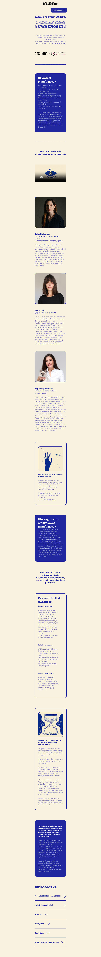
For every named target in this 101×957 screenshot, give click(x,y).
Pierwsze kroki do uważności (50, 896)
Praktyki (41, 914)
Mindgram (42, 923)
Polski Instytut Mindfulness (50, 942)
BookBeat (42, 933)
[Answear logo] (50, 4)
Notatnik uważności (50, 905)
